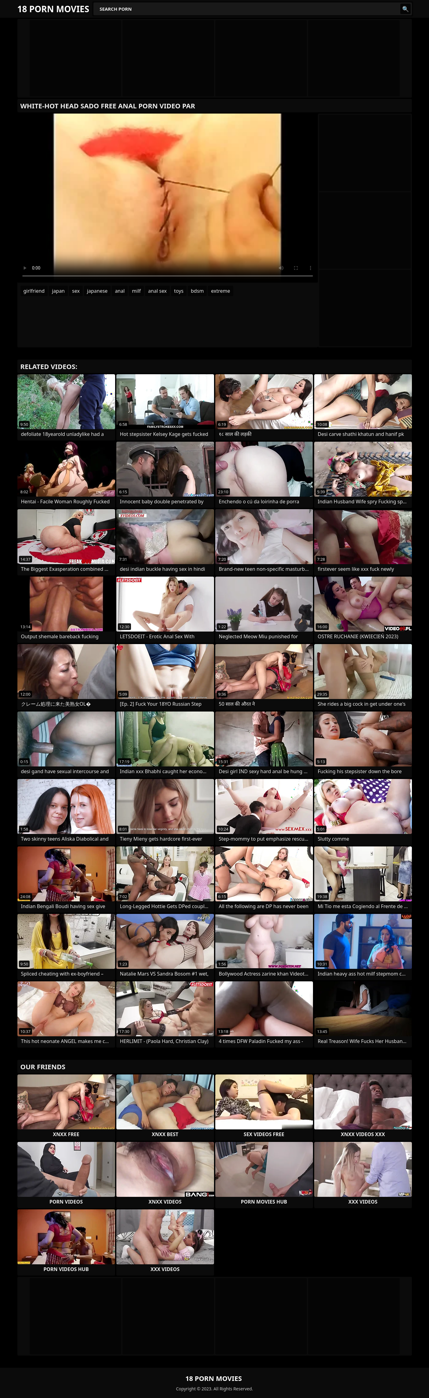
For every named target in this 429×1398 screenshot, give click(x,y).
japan (58, 291)
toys (179, 291)
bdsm (197, 291)
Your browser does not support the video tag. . (167, 198)
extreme (220, 291)
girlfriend (34, 291)
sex (76, 291)
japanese (97, 291)
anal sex (157, 291)
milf (136, 291)
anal (120, 291)
